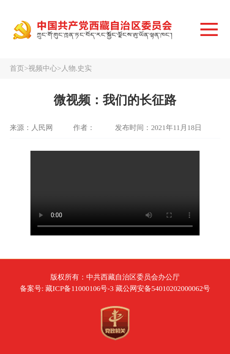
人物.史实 (76, 68)
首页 (17, 68)
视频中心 (42, 68)
